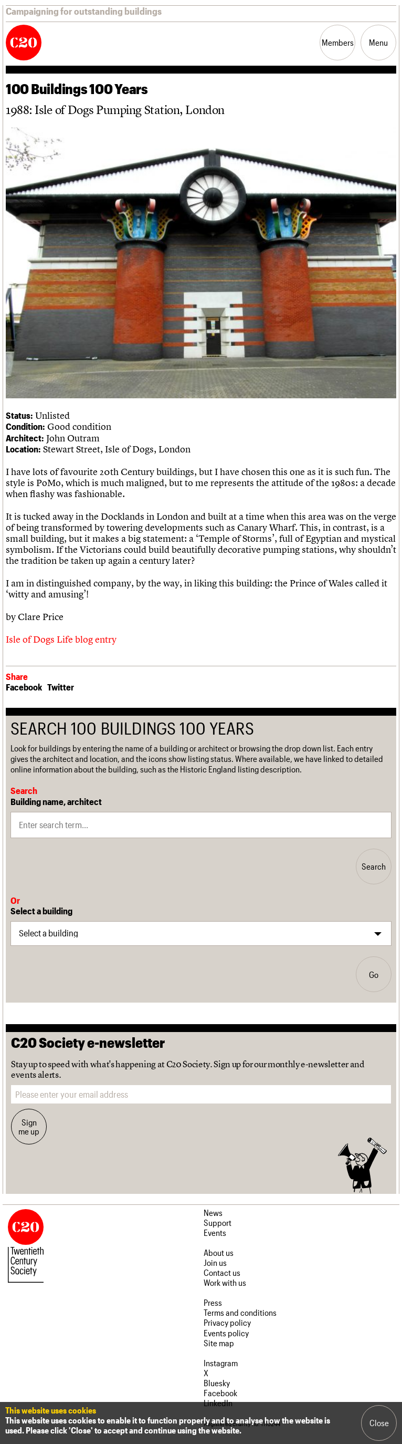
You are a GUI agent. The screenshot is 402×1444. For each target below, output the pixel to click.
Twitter (60, 687)
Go (373, 974)
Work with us (225, 1282)
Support (217, 1223)
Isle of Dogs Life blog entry (61, 639)
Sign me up (28, 1126)
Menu (378, 42)
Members (338, 42)
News (213, 1213)
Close (379, 1423)
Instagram (221, 1363)
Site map (219, 1343)
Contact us (222, 1272)
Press (213, 1302)
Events (215, 1232)
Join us (215, 1262)
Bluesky (217, 1383)
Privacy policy (227, 1322)
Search (374, 866)
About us (219, 1252)
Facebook (24, 687)
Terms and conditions (240, 1312)
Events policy (226, 1333)
